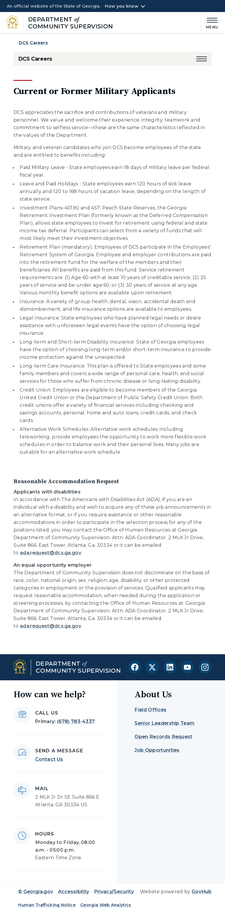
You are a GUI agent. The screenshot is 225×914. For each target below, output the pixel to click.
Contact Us (49, 759)
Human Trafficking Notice (47, 905)
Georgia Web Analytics (105, 905)
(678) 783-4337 (76, 721)
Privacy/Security (114, 891)
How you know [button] (121, 6)
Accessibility (73, 891)
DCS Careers (33, 42)
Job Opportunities (156, 750)
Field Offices (150, 710)
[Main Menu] (209, 22)
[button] (201, 58)
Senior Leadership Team (164, 723)
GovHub (202, 891)
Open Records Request (163, 736)
